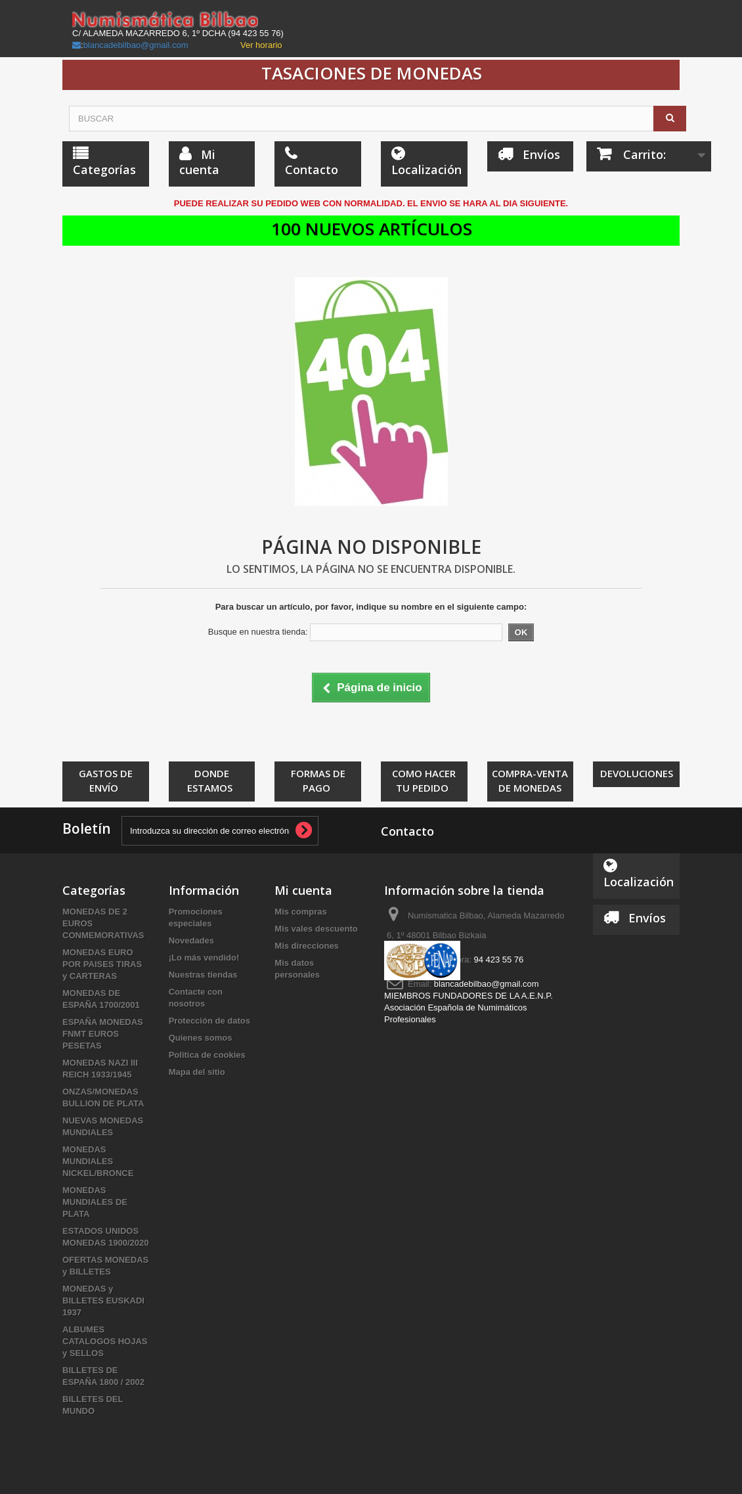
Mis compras (300, 912)
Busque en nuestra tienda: (258, 632)
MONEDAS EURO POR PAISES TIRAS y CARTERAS (102, 964)
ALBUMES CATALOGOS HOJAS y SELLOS (105, 1341)
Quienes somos (200, 1038)
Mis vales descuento (315, 929)
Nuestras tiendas (203, 975)
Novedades (191, 940)
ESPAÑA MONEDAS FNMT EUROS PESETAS (102, 1034)
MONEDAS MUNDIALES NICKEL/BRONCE (97, 1161)
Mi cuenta (303, 890)
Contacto (407, 831)
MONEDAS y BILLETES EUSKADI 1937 (103, 1300)
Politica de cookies (207, 1055)
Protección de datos (209, 1021)
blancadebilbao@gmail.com (135, 45)
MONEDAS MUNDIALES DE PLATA (94, 1202)
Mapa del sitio (197, 1072)
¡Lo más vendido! (204, 957)
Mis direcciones (306, 946)
